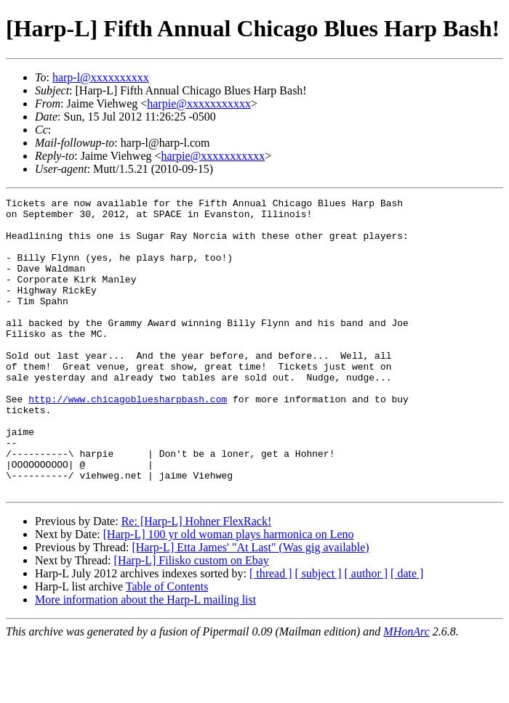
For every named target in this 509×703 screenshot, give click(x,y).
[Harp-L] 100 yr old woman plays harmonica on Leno (228, 593)
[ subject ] (318, 632)
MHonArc (406, 690)
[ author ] (366, 632)
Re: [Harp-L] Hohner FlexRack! (196, 580)
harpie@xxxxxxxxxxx (199, 103)
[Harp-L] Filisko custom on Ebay (191, 619)
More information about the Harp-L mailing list (145, 658)
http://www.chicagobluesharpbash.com (127, 440)
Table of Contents (167, 645)
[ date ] (406, 632)
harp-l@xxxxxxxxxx (100, 77)
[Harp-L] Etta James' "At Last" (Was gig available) (250, 606)
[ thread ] (270, 632)
